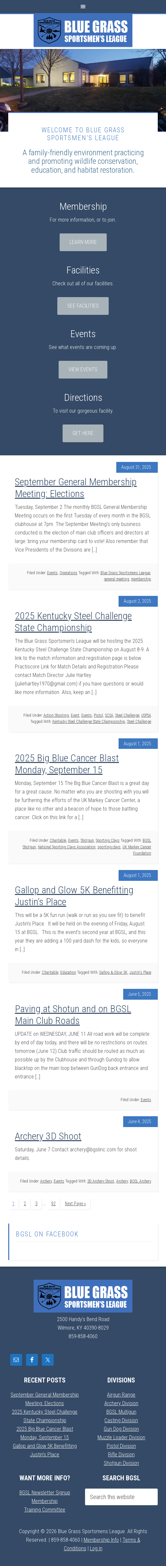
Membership (45, 1501)
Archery (46, 1181)
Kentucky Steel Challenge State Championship (88, 721)
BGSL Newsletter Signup (44, 1493)
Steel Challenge (127, 715)
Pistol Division (121, 1446)
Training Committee (44, 1510)
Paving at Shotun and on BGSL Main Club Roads (73, 1014)
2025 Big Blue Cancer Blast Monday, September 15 (67, 763)
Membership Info (101, 1540)
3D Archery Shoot (100, 1181)
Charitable (58, 840)
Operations (68, 573)
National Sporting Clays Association (67, 847)
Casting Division (121, 1420)
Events (52, 573)
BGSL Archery (140, 1181)
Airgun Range (121, 1395)
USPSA (146, 715)
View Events (83, 369)
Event (75, 715)
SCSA (109, 715)
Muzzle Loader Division (121, 1437)
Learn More (83, 242)
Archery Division (121, 1403)
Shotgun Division (121, 1463)
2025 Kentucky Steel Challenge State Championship (73, 621)
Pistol (98, 715)
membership (141, 579)
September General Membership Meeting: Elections (76, 487)
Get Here (83, 433)
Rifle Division (121, 1454)
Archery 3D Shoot (48, 1136)
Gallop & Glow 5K (113, 972)
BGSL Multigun (121, 1412)
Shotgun (87, 840)
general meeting (116, 579)
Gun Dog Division (121, 1429)
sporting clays (109, 847)
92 (53, 1203)
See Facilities (83, 306)
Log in (96, 1548)
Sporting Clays (108, 840)
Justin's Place (140, 972)
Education (68, 972)
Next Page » (75, 1203)
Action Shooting (56, 715)
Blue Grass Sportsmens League (83, 30)
